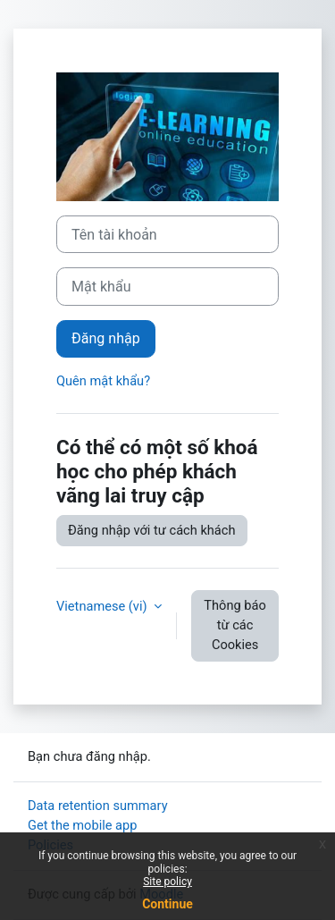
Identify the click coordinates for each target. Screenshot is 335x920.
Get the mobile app (82, 825)
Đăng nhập (105, 338)
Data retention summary (98, 806)
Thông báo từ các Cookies (234, 625)
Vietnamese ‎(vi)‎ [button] (103, 606)
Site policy (167, 881)
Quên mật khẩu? (103, 381)
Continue (167, 904)
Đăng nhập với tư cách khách (152, 530)
